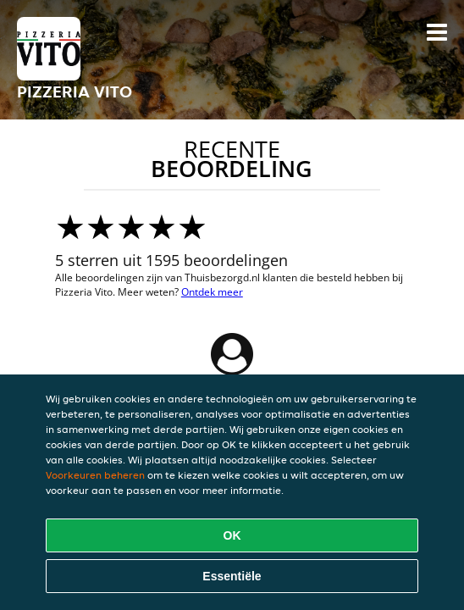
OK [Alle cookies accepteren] (232, 535)
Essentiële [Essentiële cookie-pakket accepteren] (231, 576)
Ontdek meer (212, 292)
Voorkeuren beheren (95, 475)
